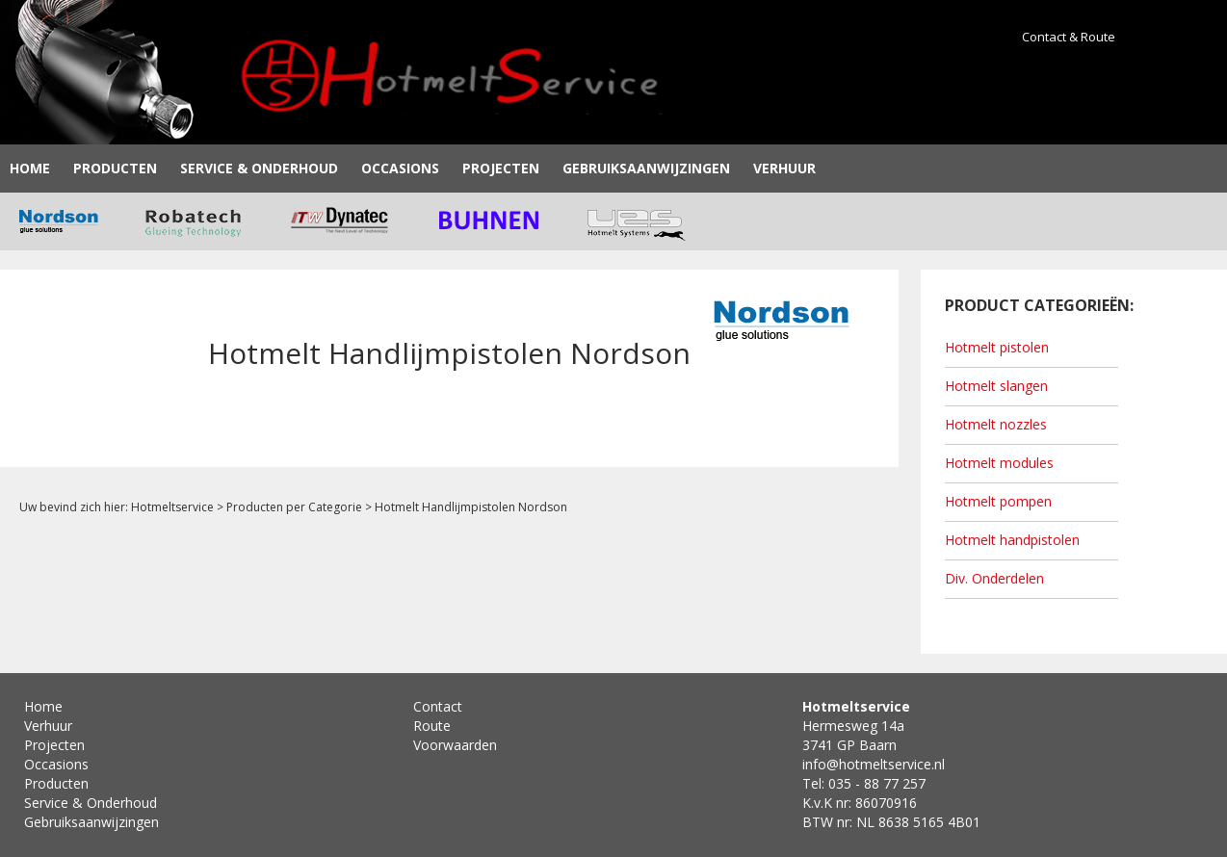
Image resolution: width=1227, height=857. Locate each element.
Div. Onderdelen (994, 578)
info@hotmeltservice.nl (873, 764)
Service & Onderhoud (259, 168)
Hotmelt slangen (996, 386)
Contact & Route (1068, 36)
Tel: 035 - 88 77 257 (864, 783)
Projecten (500, 168)
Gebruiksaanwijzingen (646, 168)
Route (432, 725)
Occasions (400, 168)
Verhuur (784, 168)
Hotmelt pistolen (997, 347)
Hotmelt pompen (998, 501)
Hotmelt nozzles (996, 424)
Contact (437, 706)
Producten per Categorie (294, 507)
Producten (115, 168)
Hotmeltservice (172, 507)
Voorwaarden (455, 745)
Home (30, 168)
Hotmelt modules (999, 463)
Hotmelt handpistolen (1012, 540)
